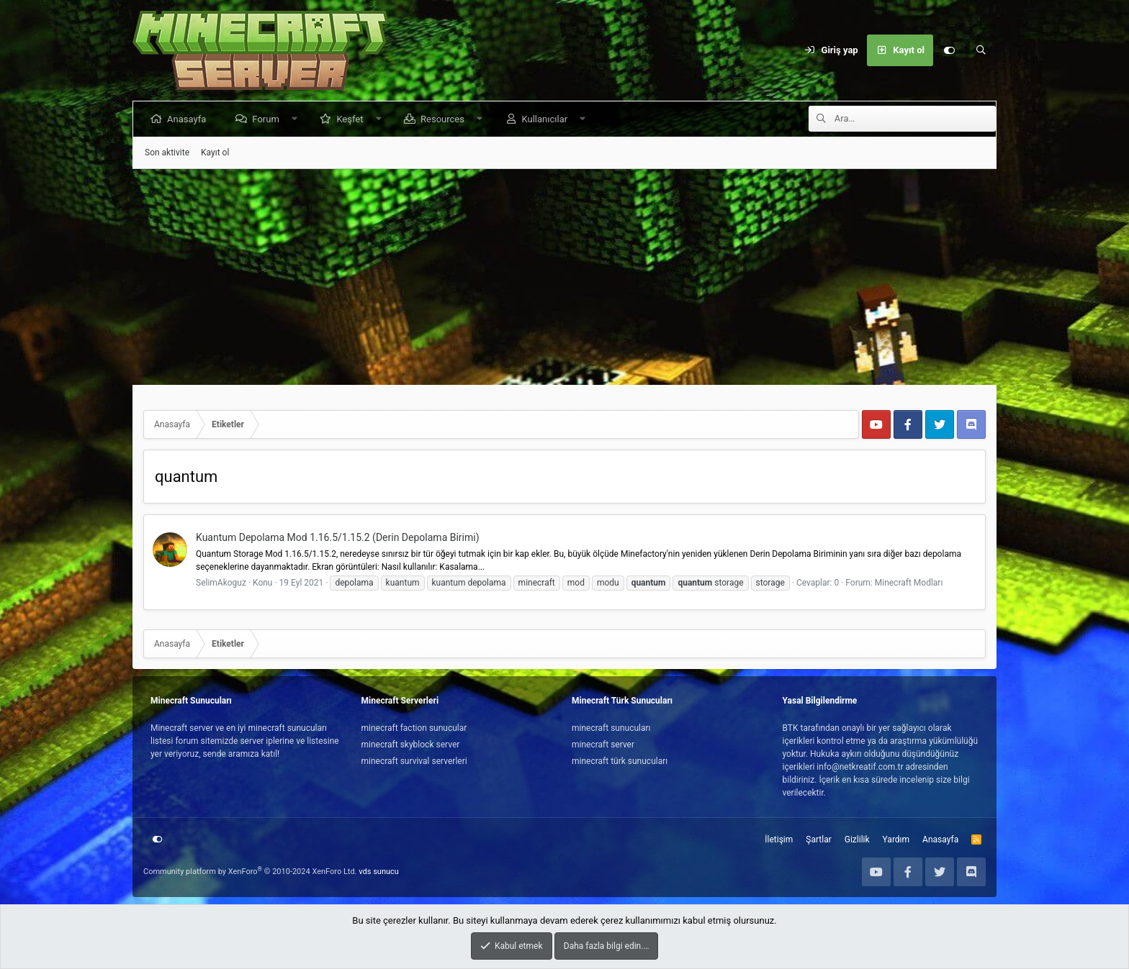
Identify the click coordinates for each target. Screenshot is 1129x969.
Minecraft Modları (909, 583)
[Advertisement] (564, 277)
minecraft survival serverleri (414, 761)
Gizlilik (857, 839)
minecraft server (603, 745)
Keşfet (352, 119)
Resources (445, 119)
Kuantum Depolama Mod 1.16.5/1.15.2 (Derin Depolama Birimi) (338, 537)
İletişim (779, 839)
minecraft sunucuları (611, 728)
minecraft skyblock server (410, 745)
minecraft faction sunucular (414, 728)
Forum (268, 119)
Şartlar (818, 839)
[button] (297, 119)
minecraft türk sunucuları (619, 761)
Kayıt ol (215, 152)
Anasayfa (189, 119)
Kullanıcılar (547, 119)
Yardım (896, 839)
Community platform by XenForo (250, 871)
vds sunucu (379, 871)
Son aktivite (167, 152)
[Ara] (981, 50)
